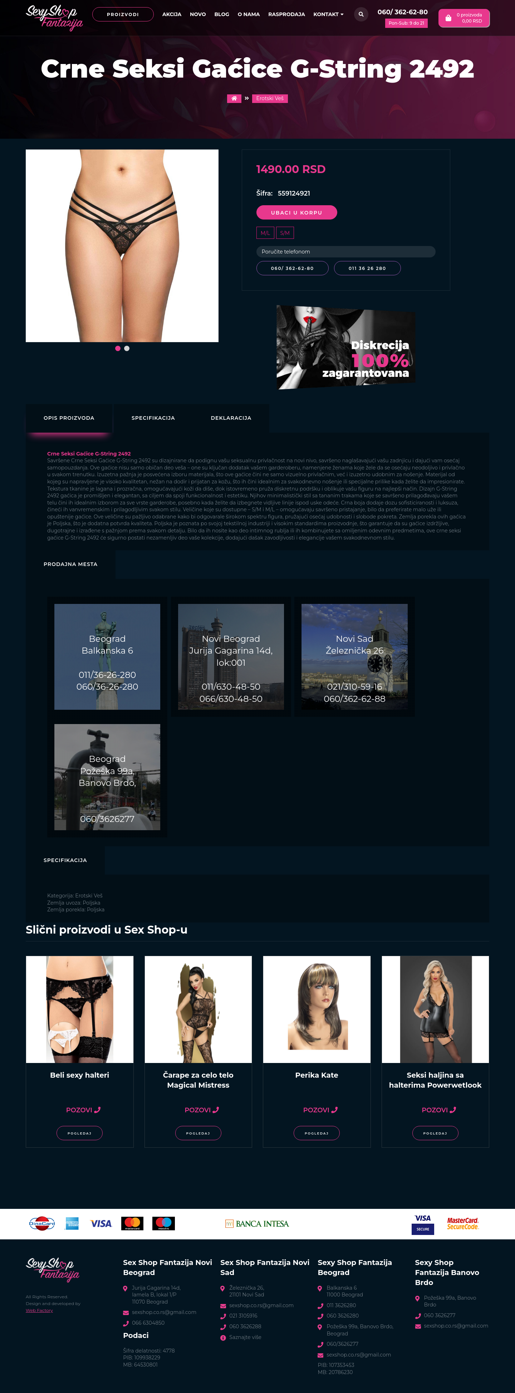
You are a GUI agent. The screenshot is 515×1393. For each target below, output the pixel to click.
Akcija (171, 14)
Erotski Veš (270, 98)
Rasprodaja (286, 14)
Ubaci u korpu (297, 213)
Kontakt (329, 14)
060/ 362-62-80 (403, 12)
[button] (117, 348)
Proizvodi (123, 14)
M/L (265, 233)
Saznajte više (245, 1336)
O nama (249, 14)
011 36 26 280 (369, 268)
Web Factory (39, 1309)
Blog (221, 14)
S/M (285, 233)
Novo (198, 14)
